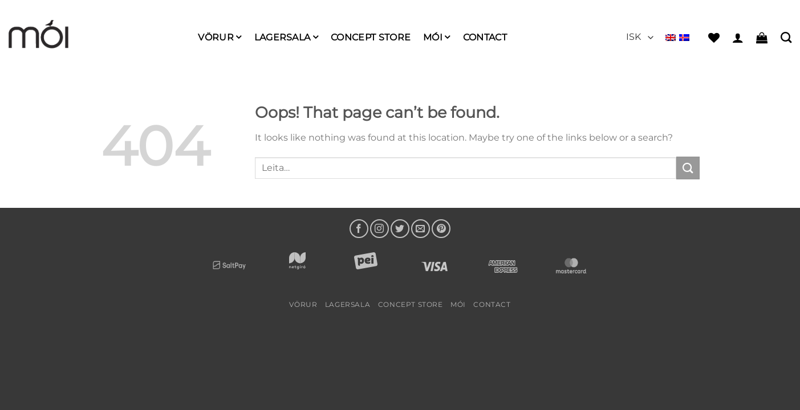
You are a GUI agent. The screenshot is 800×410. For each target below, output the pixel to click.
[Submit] (687, 168)
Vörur (219, 37)
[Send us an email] (420, 228)
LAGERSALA (286, 37)
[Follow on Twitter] (400, 228)
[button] (738, 37)
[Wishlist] (714, 37)
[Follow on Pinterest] (441, 228)
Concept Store (371, 37)
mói (436, 37)
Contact (485, 37)
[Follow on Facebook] (359, 228)
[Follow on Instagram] (379, 228)
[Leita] (786, 37)
